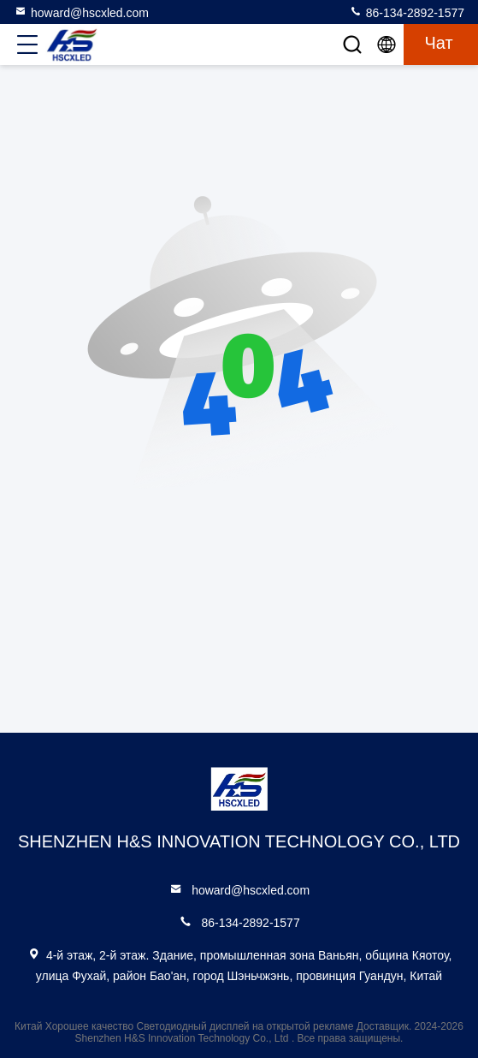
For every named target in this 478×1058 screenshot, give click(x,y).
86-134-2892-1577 (406, 12)
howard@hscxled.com (81, 12)
